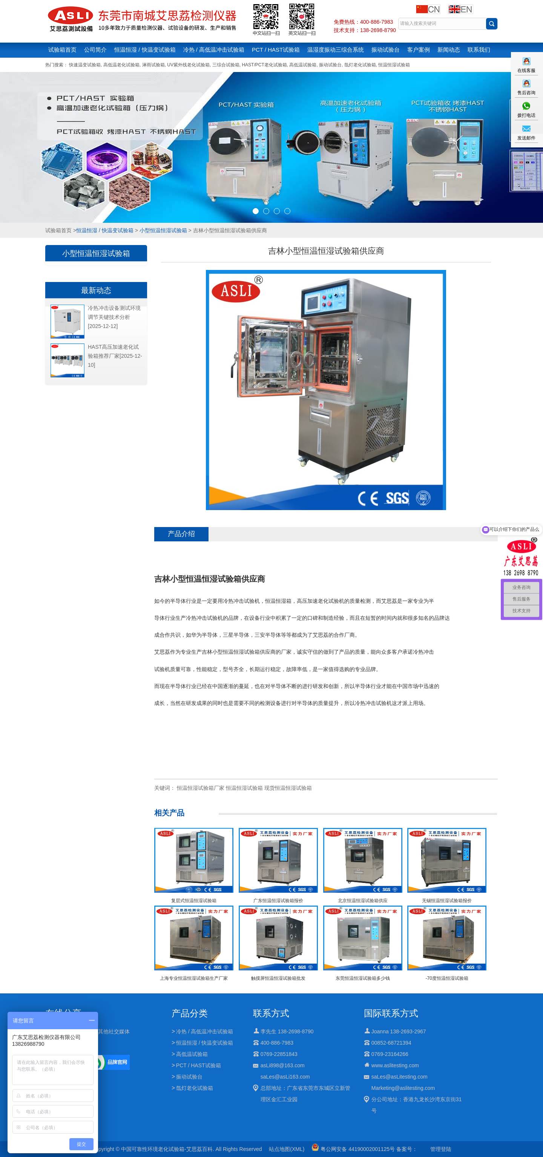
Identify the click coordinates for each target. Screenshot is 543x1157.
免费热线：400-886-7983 (363, 22)
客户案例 (418, 49)
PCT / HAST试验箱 (276, 49)
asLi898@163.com (283, 1065)
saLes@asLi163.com (285, 1077)
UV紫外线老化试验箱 (188, 64)
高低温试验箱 (302, 64)
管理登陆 (440, 1149)
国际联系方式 (391, 1013)
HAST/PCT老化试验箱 (264, 64)
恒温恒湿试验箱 (394, 64)
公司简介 (95, 49)
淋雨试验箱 (153, 64)
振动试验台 (385, 49)
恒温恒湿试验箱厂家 (200, 788)
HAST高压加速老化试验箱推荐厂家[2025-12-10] (115, 356)
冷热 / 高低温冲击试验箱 (214, 49)
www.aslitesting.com (395, 1065)
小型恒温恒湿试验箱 (163, 230)
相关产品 (169, 813)
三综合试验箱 (225, 64)
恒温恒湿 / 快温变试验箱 (145, 49)
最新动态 (96, 290)
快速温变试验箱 (85, 64)
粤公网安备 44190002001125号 (353, 1149)
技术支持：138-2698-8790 (365, 30)
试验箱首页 (62, 49)
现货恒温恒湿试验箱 (288, 788)
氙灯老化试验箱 (360, 64)
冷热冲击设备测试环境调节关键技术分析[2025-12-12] (114, 317)
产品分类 (190, 1013)
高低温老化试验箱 (121, 64)
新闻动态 (448, 49)
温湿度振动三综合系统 (335, 49)
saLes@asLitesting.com (399, 1077)
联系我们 (479, 49)
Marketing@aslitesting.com (403, 1088)
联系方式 (271, 1013)
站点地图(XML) (286, 1149)
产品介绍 (181, 534)
